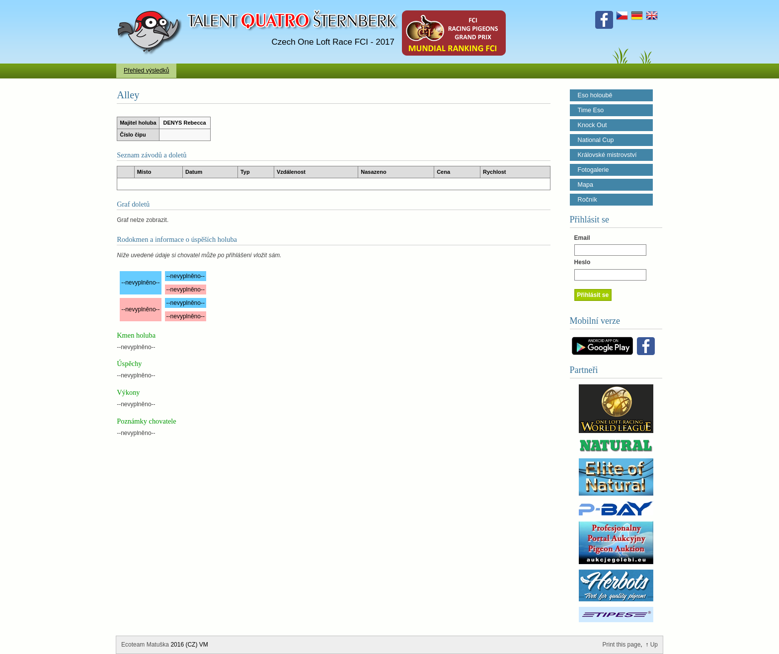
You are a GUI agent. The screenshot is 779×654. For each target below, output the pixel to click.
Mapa (586, 184)
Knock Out (592, 125)
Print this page (622, 644)
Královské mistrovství (607, 154)
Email (582, 237)
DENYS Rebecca (184, 123)
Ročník (587, 199)
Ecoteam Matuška (145, 644)
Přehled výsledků (146, 70)
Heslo (582, 262)
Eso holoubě (595, 95)
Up (654, 644)
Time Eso (591, 110)
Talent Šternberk (151, 5)
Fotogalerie (593, 169)
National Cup (596, 140)
